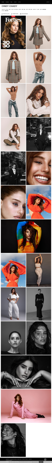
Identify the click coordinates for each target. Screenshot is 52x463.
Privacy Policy (25, 459)
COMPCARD (14, 13)
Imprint (30, 459)
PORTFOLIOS (5, 13)
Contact (7, 459)
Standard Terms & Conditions (15, 459)
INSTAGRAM (24, 14)
